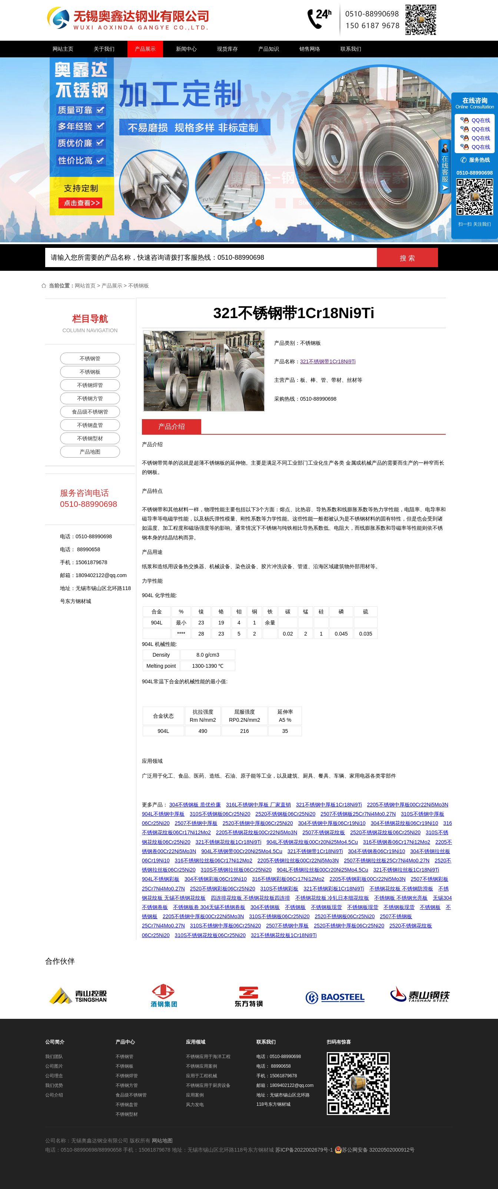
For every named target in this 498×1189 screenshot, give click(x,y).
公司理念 (54, 1075)
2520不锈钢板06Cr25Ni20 (285, 814)
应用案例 (195, 1095)
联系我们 (351, 49)
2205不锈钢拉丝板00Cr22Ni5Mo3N (298, 860)
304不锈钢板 (265, 907)
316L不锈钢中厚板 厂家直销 (258, 805)
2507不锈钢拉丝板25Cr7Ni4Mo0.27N (386, 860)
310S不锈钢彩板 (279, 889)
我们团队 (54, 1056)
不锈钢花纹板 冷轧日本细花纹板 (332, 898)
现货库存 (227, 49)
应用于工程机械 (201, 1075)
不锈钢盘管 (90, 425)
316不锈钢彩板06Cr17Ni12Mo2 (288, 879)
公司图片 (54, 1066)
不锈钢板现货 (326, 907)
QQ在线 (481, 120)
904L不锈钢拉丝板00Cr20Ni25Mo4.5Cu (322, 870)
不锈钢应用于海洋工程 (208, 1056)
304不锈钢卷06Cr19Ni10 (376, 851)
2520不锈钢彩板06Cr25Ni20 (222, 889)
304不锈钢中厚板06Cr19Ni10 (331, 823)
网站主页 (63, 49)
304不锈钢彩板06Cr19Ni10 (216, 879)
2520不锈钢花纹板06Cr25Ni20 (385, 832)
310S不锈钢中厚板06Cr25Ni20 (225, 926)
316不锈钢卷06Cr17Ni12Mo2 (396, 842)
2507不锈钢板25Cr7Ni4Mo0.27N (358, 814)
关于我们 (104, 49)
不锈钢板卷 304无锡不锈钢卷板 (209, 907)
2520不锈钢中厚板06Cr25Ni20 (258, 823)
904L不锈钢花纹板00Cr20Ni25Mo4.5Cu (312, 842)
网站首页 (85, 286)
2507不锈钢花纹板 (323, 832)
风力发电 (195, 1104)
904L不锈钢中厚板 (163, 814)
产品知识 (268, 49)
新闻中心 (186, 49)
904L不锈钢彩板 (160, 879)
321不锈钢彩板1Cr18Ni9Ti (333, 889)
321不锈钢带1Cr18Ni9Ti (328, 361)
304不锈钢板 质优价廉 (195, 805)
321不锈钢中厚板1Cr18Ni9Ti (329, 805)
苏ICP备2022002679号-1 (304, 1150)
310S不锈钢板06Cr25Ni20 (220, 814)
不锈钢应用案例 (201, 1066)
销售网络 (309, 49)
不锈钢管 (90, 358)
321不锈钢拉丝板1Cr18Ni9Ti (406, 870)
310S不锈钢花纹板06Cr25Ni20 (210, 935)
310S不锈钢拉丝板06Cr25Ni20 (236, 870)
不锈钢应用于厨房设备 (208, 1085)
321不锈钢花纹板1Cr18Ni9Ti (229, 842)
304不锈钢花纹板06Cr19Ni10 (404, 823)
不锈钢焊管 (90, 385)
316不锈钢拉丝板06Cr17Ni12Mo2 (213, 860)
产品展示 (145, 49)
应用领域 (195, 1042)
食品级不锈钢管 (90, 412)
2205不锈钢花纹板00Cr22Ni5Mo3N (256, 832)
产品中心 (125, 1042)
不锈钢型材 (90, 438)
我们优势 (54, 1085)
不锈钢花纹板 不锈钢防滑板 (401, 889)
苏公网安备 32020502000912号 (375, 1149)
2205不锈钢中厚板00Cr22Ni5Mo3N (407, 805)
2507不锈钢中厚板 (196, 823)
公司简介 (54, 1042)
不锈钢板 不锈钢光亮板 (401, 898)
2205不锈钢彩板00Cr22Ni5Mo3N (367, 879)
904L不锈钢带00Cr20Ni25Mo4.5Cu (241, 851)
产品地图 (90, 452)
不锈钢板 (138, 286)
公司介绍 (54, 1095)
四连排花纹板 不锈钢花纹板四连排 (250, 898)
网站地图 (162, 1140)
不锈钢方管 (90, 398)
